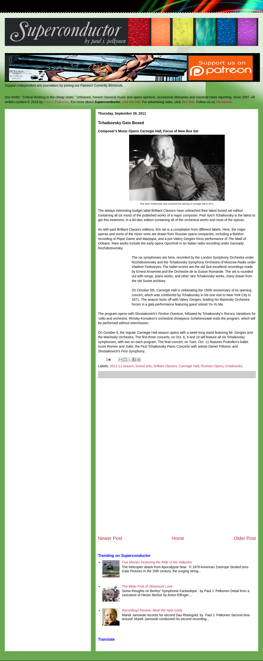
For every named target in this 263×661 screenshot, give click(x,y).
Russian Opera (212, 366)
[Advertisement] (177, 456)
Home (178, 538)
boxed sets (144, 366)
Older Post (245, 538)
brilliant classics (165, 366)
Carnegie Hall (189, 366)
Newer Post (110, 538)
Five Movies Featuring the (157, 562)
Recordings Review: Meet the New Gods (152, 610)
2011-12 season (122, 366)
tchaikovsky (233, 366)
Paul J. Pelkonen (56, 102)
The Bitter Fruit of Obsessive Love (147, 586)
